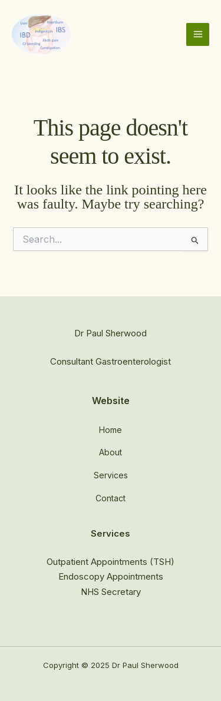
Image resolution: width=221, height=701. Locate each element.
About (110, 452)
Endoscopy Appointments (110, 576)
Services (111, 475)
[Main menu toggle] (197, 34)
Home (110, 430)
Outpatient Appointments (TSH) (110, 561)
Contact (110, 498)
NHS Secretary (111, 591)
